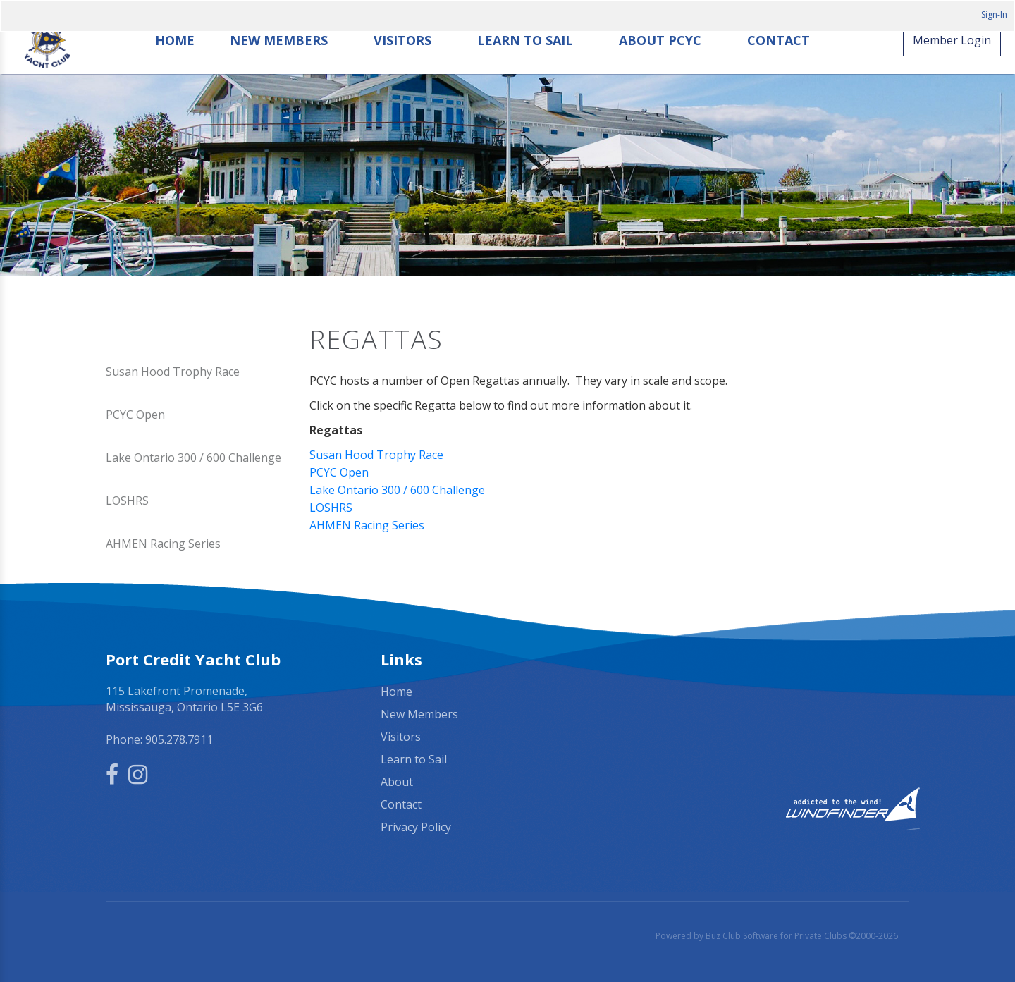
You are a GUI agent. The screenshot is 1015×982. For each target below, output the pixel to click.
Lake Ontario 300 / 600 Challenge (193, 456)
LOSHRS (127, 499)
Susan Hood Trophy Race (173, 370)
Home (175, 62)
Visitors (403, 62)
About (397, 780)
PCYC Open (135, 413)
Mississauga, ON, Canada (782, 691)
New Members (279, 62)
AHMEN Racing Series (163, 542)
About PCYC (661, 62)
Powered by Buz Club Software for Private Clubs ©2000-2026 (777, 934)
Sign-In (994, 14)
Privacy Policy (416, 825)
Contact (779, 62)
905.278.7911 (179, 738)
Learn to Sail (526, 62)
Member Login (952, 61)
